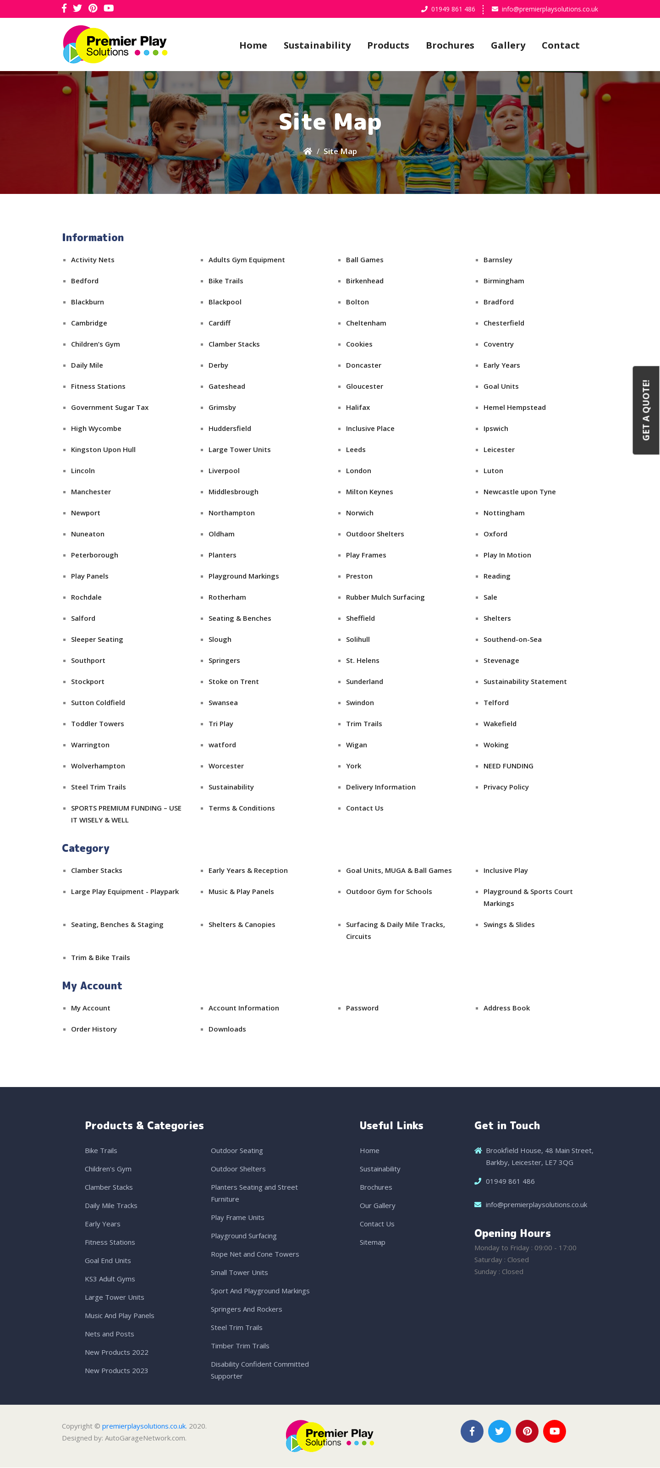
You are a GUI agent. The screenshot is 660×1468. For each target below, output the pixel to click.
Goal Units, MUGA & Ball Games (399, 870)
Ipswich (496, 428)
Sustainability (317, 45)
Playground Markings (244, 576)
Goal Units (501, 386)
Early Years (502, 365)
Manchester (91, 492)
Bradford (499, 302)
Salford (83, 618)
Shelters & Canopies (242, 924)
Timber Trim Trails (240, 1346)
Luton (493, 470)
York (353, 766)
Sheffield (360, 618)
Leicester (499, 449)
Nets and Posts (109, 1334)
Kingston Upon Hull (103, 449)
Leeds (356, 449)
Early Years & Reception (248, 870)
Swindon (360, 702)
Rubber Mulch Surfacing (385, 597)
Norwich (360, 513)
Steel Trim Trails (98, 787)
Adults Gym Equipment (247, 260)
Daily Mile (87, 365)
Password (362, 1008)
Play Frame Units (237, 1217)
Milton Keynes (369, 492)
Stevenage (501, 660)
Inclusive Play (506, 870)
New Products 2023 (116, 1370)
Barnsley (498, 260)
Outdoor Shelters (375, 534)
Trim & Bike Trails (100, 957)
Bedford (85, 281)
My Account (90, 1008)
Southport (88, 660)
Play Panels (90, 576)
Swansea (223, 702)
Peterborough (94, 555)
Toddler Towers (97, 723)
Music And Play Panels (119, 1315)
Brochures (450, 45)
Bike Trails (226, 281)
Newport (85, 513)
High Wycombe (96, 428)
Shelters (497, 618)
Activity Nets (93, 260)
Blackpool (225, 302)
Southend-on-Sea (513, 639)
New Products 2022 (116, 1352)
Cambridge (89, 323)
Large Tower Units (240, 449)
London (358, 470)
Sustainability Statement (525, 681)
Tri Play (221, 723)
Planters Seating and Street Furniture (254, 1193)
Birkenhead (365, 281)
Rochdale (86, 597)
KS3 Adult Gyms (110, 1279)
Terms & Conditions (242, 808)
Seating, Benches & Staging (117, 924)
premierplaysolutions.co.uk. (144, 1426)
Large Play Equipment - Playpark (125, 891)
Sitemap (372, 1242)
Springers (224, 660)
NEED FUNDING (509, 766)
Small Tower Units (239, 1272)
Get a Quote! (646, 410)
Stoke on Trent (234, 681)
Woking (496, 745)
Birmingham (504, 281)
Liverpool (224, 470)
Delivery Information (381, 787)
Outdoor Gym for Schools (389, 891)
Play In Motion (507, 555)
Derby (218, 365)
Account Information (244, 1008)
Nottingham (504, 513)
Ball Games (365, 260)
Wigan (356, 745)
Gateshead (227, 386)
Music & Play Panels (241, 891)
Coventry (499, 344)
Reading (497, 576)
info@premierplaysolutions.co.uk (550, 9)
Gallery (508, 45)
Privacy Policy (506, 787)
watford (222, 745)
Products (388, 45)
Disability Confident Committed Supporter (260, 1370)
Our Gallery (378, 1205)
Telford (496, 702)
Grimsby (222, 407)
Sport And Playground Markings (260, 1291)
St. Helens (363, 660)
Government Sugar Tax (109, 407)
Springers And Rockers (246, 1309)
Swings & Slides (509, 924)
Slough (220, 639)
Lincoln (83, 470)
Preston (359, 576)
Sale (490, 597)
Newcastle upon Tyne (520, 492)
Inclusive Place (370, 428)
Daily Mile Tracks (111, 1205)
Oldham (222, 534)
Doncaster (363, 365)
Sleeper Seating (97, 639)
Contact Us (365, 808)
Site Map (340, 151)
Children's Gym (108, 1169)
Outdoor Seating (237, 1150)
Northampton (232, 513)
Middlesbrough (233, 492)
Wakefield (500, 723)
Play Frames (366, 555)
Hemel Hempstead (515, 407)
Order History (94, 1029)
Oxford (495, 534)
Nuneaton (87, 534)
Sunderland (364, 681)
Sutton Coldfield (98, 702)
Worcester (226, 766)
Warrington (90, 745)
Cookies (359, 344)
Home (253, 45)
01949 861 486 (453, 9)
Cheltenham (366, 323)
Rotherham (227, 597)
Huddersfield (230, 428)
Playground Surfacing (244, 1236)
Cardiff (220, 323)
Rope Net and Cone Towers (255, 1254)
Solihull (358, 639)
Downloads (227, 1029)
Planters (222, 555)
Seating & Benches (240, 618)
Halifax (358, 407)
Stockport (87, 681)
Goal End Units (108, 1260)
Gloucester (364, 386)
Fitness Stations (98, 386)
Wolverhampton (98, 766)
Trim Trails (364, 723)
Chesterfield (504, 323)
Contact (561, 45)
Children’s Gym (95, 344)
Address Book (507, 1008)
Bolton (357, 302)
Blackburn (87, 302)
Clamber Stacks (234, 344)
